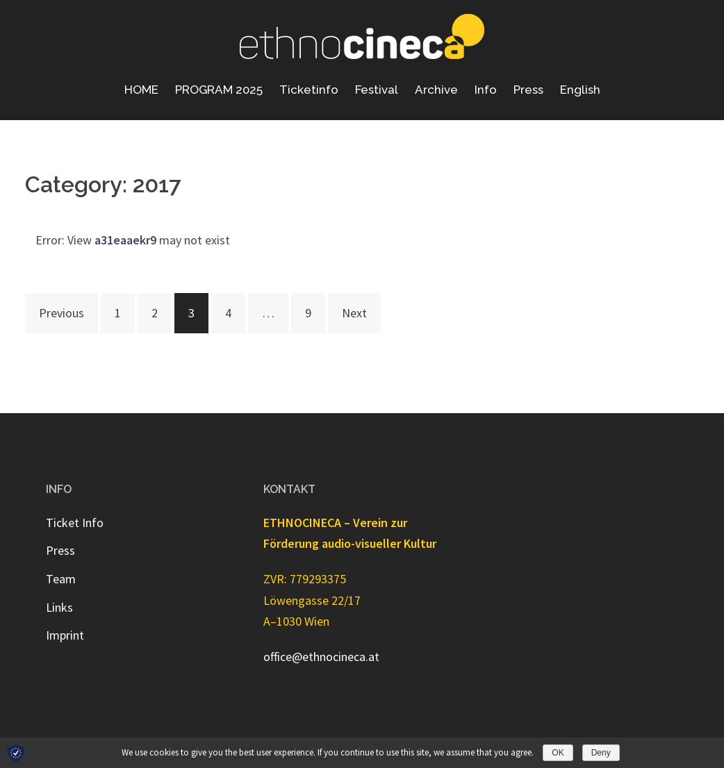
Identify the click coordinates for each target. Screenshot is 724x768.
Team (61, 579)
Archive (436, 90)
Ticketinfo (308, 90)
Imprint (65, 635)
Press (528, 90)
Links (59, 607)
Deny (601, 753)
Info (486, 90)
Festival (376, 90)
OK (557, 753)
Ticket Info (75, 523)
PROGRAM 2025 (219, 90)
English (580, 90)
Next (354, 313)
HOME (141, 90)
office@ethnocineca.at (321, 657)
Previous (61, 313)
